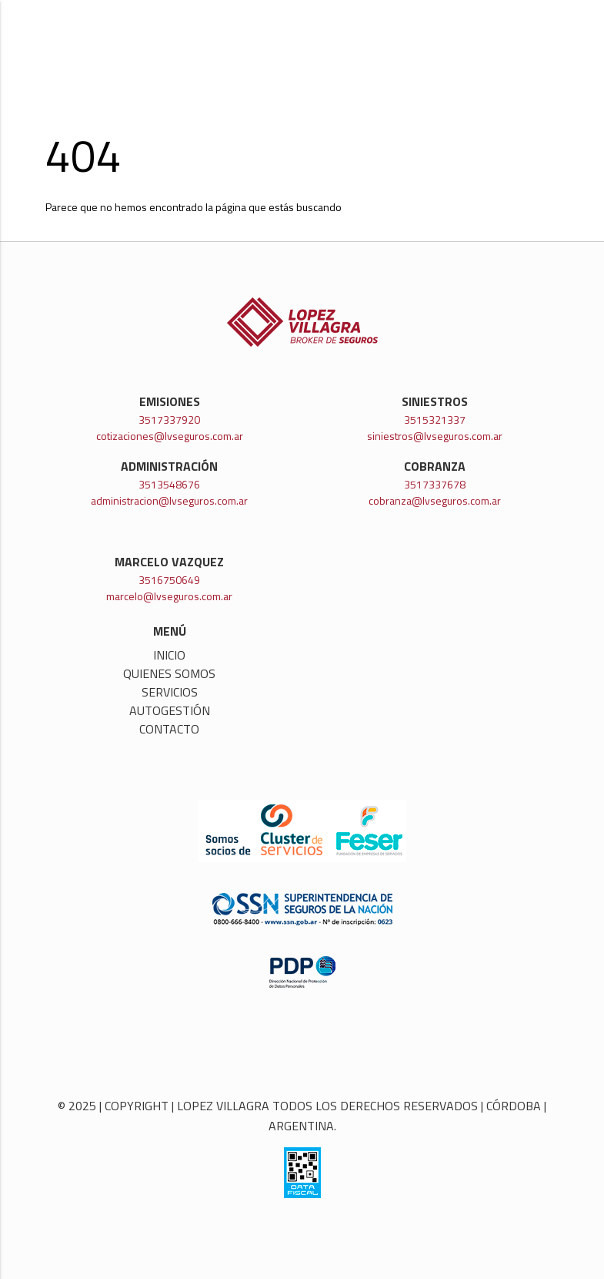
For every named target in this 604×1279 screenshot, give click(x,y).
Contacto (169, 729)
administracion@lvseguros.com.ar (169, 500)
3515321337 (435, 419)
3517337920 (169, 419)
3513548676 (169, 484)
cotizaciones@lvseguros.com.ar (169, 436)
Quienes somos (169, 673)
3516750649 (169, 580)
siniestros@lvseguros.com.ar (434, 436)
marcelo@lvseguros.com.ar (169, 596)
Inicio (169, 655)
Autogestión (169, 710)
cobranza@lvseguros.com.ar (435, 500)
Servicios (170, 692)
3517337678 (435, 484)
